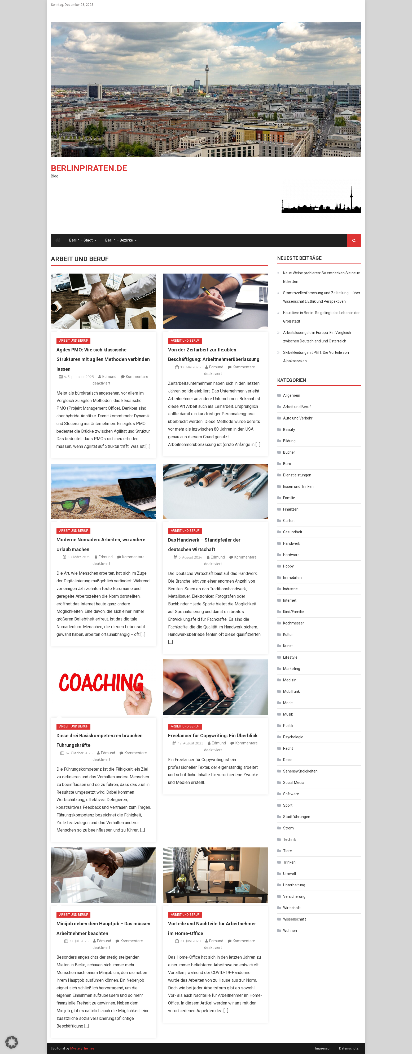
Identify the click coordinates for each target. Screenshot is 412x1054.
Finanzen (291, 509)
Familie (289, 498)
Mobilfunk (291, 692)
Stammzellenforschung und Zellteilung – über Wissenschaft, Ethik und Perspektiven (321, 297)
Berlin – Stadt (81, 240)
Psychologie (293, 737)
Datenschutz (348, 1049)
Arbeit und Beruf (73, 341)
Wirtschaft (292, 908)
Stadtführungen (296, 817)
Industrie (290, 589)
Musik (288, 714)
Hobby (288, 566)
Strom (288, 828)
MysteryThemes (82, 1049)
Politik (288, 726)
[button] (11, 1042)
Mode (288, 703)
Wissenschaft (294, 919)
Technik (289, 840)
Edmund (109, 377)
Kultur (288, 635)
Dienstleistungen (297, 475)
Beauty (289, 430)
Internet (289, 601)
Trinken (289, 862)
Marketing (291, 669)
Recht (288, 749)
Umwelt (289, 874)
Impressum (323, 1049)
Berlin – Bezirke (119, 240)
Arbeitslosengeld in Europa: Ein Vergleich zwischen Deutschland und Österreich (317, 337)
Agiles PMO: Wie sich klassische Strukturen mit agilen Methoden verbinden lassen (103, 359)
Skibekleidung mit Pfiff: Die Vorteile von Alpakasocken (316, 357)
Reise (287, 760)
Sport (287, 805)
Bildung (289, 441)
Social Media (293, 783)
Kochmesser (293, 623)
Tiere (287, 851)
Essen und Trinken (298, 487)
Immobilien (292, 578)
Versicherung (294, 897)
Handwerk (291, 544)
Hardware (291, 555)
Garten (289, 521)
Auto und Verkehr (298, 418)
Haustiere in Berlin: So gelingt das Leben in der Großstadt (321, 317)
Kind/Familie (293, 612)
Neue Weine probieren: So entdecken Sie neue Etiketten (321, 277)
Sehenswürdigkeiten (300, 771)
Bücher (289, 452)
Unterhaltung (294, 885)
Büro (287, 464)
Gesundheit (292, 532)
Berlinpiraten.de (89, 168)
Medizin (289, 680)
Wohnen (290, 931)
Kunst (288, 646)
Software (291, 794)
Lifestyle (290, 657)
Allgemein (291, 396)
